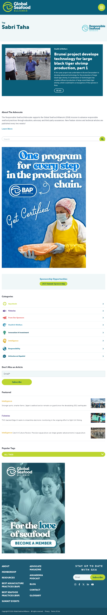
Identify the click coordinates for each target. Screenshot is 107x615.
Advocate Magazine (35, 568)
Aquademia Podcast (36, 577)
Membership (9, 572)
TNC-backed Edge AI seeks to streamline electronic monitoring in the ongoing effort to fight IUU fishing (42, 420)
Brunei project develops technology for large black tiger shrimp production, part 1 (76, 61)
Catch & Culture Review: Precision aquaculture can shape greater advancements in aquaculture (48, 433)
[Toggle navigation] (101, 7)
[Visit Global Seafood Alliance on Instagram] (75, 584)
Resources (8, 577)
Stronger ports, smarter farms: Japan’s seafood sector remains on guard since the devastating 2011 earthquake (44, 405)
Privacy (47, 611)
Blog (33, 584)
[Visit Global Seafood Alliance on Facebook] (79, 584)
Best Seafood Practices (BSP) (11, 594)
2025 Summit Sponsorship (53, 283)
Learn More (7, 129)
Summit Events (10, 601)
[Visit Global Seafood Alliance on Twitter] (83, 584)
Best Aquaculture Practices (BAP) (13, 585)
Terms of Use (55, 611)
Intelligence (7, 401)
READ (58, 90)
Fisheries (6, 416)
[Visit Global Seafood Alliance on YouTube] (92, 584)
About (5, 566)
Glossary (35, 595)
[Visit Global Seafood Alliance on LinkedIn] (88, 584)
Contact (35, 590)
